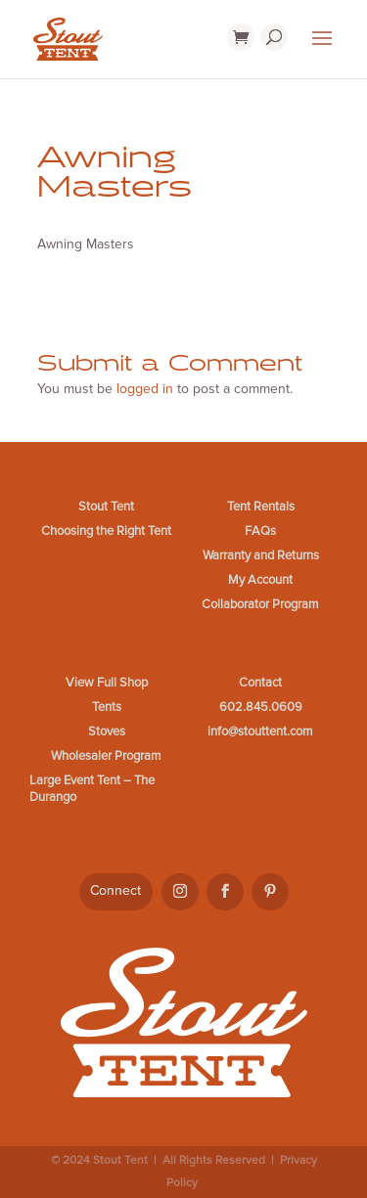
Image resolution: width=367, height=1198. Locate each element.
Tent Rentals (261, 506)
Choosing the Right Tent (106, 531)
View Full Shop (107, 682)
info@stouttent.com (260, 731)
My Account (260, 580)
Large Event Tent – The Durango (92, 789)
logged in (144, 388)
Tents (106, 707)
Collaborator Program (260, 604)
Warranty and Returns (261, 555)
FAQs (260, 531)
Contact (260, 682)
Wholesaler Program (106, 756)
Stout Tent (106, 506)
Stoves (106, 731)
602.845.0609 (260, 707)
